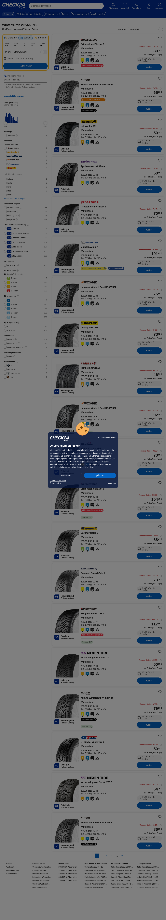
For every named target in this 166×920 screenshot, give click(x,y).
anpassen (66, 475)
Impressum (112, 483)
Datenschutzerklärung (58, 481)
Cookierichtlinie (55, 483)
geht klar (100, 475)
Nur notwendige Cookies (107, 437)
